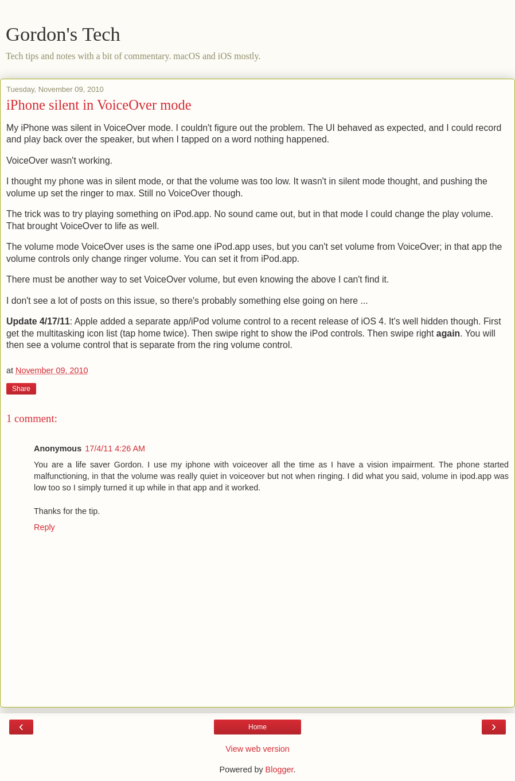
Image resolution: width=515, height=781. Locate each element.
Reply (44, 527)
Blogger (280, 769)
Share (21, 389)
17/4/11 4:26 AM (115, 448)
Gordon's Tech (63, 34)
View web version (257, 748)
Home (257, 727)
